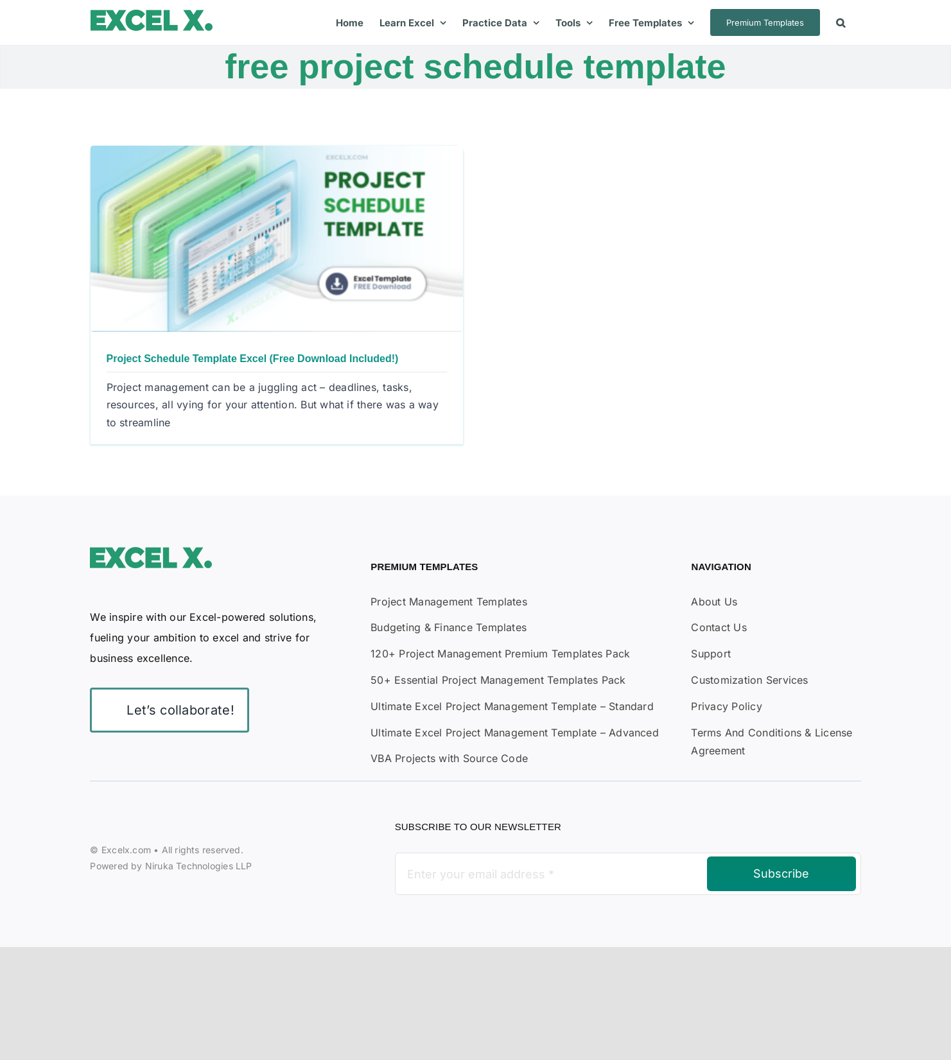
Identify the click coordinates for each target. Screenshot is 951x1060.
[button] (840, 22)
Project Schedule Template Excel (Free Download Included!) (253, 358)
